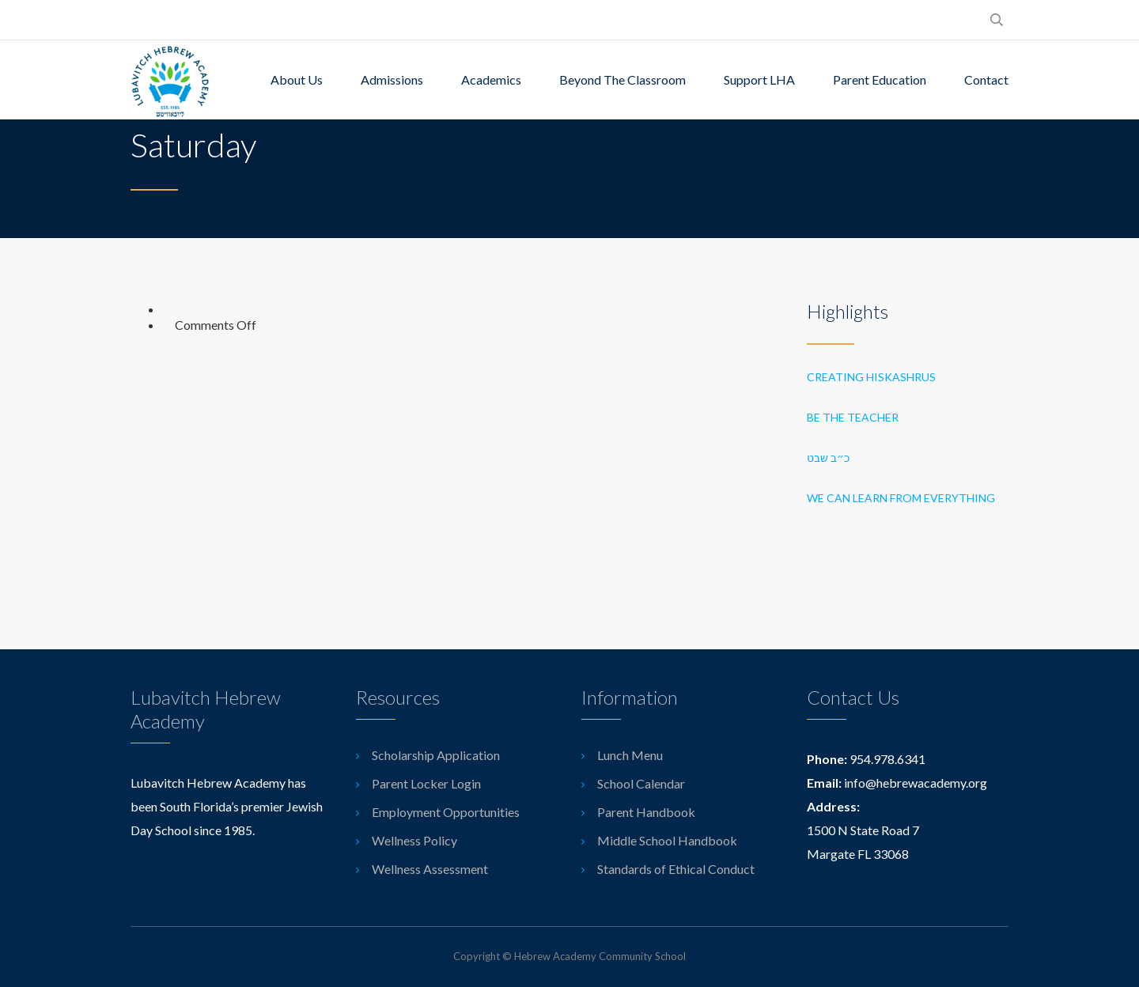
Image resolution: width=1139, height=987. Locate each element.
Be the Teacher (853, 417)
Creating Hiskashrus (871, 377)
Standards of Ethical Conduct (676, 868)
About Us (297, 79)
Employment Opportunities (446, 811)
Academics (491, 79)
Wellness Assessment (430, 868)
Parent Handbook (646, 811)
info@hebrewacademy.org (915, 782)
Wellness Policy (414, 840)
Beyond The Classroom (622, 79)
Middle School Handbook (667, 840)
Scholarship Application (436, 754)
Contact (986, 79)
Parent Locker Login (426, 783)
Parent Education (879, 79)
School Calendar (641, 783)
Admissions (392, 79)
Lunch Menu (630, 754)
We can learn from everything (901, 498)
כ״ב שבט (829, 457)
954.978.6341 (887, 758)
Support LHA (759, 79)
